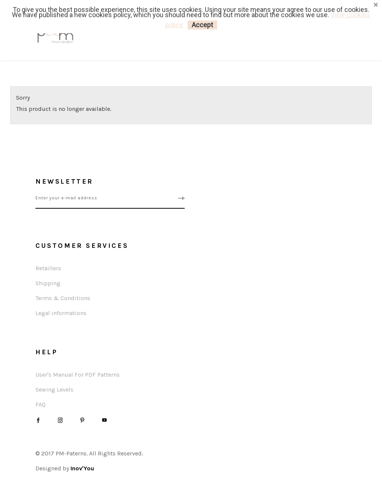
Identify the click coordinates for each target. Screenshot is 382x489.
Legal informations (61, 313)
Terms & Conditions (62, 298)
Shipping (47, 283)
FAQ (40, 404)
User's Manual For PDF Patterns (77, 374)
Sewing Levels (54, 389)
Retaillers (48, 268)
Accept (202, 25)
